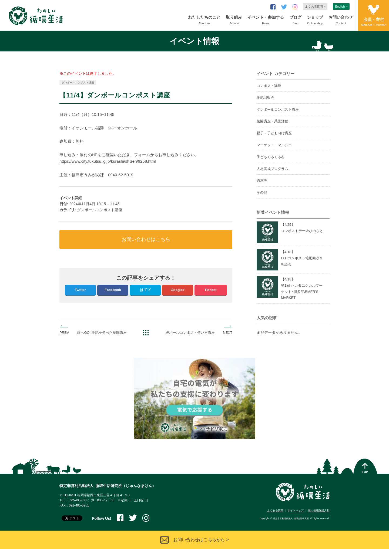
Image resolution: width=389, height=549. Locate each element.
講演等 (262, 180)
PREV (64, 333)
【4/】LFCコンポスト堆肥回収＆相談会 (302, 258)
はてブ (145, 290)
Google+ (177, 290)
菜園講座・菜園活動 (272, 121)
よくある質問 (275, 510)
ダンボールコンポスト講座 (78, 82)
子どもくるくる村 (271, 157)
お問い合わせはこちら (146, 239)
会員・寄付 (373, 22)
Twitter (80, 290)
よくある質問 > (315, 6)
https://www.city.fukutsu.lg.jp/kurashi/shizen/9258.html (107, 161)
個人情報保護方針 (319, 510)
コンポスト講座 (269, 86)
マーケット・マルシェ (274, 145)
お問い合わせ (340, 20)
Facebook (113, 290)
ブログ (295, 20)
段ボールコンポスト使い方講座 (190, 333)
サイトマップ (295, 510)
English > (341, 6)
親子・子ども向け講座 (274, 133)
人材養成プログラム (272, 169)
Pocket (211, 290)
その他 (262, 192)
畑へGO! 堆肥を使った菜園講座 (101, 333)
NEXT (227, 333)
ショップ (315, 20)
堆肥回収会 (265, 98)
